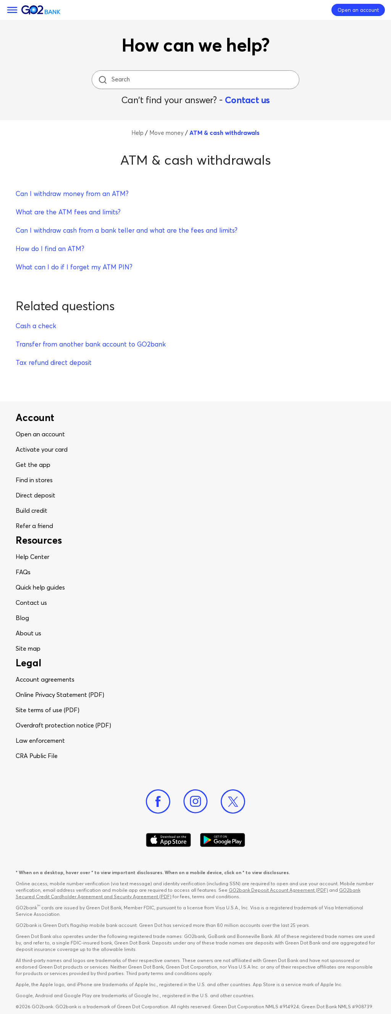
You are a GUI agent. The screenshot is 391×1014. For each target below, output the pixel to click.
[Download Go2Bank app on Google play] (222, 840)
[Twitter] (233, 801)
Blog (22, 618)
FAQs (23, 572)
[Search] (196, 79)
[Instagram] (195, 801)
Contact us (247, 99)
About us (28, 633)
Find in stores (34, 480)
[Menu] (12, 10)
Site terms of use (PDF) (47, 710)
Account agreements (45, 679)
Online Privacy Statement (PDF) (60, 694)
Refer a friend (34, 526)
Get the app (33, 464)
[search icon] (103, 80)
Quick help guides (40, 587)
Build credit (31, 510)
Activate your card (42, 449)
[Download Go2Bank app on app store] (168, 840)
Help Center (32, 556)
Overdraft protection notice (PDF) (63, 725)
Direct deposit (35, 495)
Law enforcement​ (40, 740)
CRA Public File (37, 756)
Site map (28, 648)
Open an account (40, 434)
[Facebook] (158, 801)
